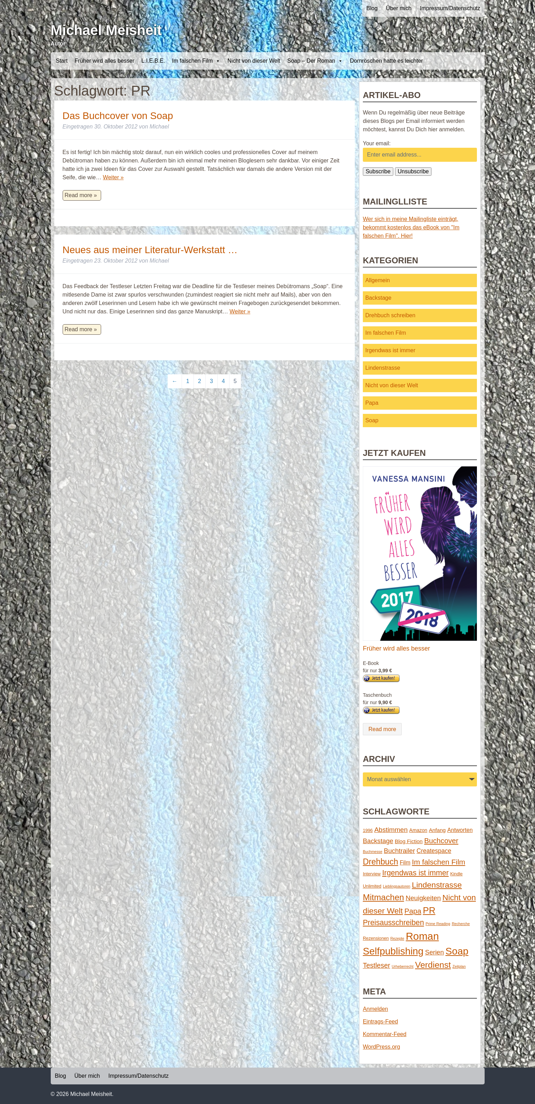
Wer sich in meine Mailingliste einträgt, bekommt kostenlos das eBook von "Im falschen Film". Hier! (411, 227)
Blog (372, 8)
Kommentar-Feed (385, 1034)
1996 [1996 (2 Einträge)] (368, 830)
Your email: (376, 143)
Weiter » (113, 177)
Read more (382, 729)
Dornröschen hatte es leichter (386, 61)
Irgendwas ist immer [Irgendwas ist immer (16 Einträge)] (415, 873)
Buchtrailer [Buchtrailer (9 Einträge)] (399, 850)
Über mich (398, 8)
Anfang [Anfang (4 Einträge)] (437, 830)
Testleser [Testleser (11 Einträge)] (376, 965)
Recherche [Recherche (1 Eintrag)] (461, 924)
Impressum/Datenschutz (450, 8)
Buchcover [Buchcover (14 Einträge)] (441, 840)
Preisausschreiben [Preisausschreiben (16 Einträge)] (393, 922)
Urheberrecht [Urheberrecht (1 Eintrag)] (403, 966)
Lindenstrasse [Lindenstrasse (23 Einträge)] (437, 884)
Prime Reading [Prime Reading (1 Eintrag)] (437, 924)
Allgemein (377, 280)
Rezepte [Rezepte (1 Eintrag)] (397, 938)
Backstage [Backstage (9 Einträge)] (378, 841)
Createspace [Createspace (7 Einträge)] (434, 850)
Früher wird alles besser (104, 61)
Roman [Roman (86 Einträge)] (422, 936)
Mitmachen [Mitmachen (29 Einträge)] (383, 897)
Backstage (378, 298)
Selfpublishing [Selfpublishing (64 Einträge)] (393, 951)
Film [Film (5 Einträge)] (405, 862)
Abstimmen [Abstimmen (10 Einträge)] (391, 829)
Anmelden (375, 1009)
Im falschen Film (196, 61)
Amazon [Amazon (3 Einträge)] (418, 830)
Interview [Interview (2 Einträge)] (372, 873)
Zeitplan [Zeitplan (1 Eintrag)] (459, 966)
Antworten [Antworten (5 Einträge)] (460, 830)
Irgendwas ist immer (390, 350)
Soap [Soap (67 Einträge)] (457, 951)
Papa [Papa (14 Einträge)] (412, 911)
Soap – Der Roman (315, 61)
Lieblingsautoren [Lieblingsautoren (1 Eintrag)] (396, 886)
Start (62, 61)
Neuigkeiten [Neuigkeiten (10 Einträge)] (423, 898)
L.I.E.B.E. (153, 61)
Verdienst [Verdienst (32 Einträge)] (433, 965)
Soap (371, 420)
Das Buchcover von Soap (118, 115)
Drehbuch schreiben (390, 315)
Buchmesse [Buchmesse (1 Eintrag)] (372, 851)
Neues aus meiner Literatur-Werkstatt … (150, 249)
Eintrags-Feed (380, 1022)
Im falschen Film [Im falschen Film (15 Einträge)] (438, 862)
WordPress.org (381, 1047)
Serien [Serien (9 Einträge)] (434, 952)
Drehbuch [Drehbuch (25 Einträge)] (380, 861)
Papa (371, 403)
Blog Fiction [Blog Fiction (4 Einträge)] (408, 841)
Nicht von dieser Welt (253, 61)
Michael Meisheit (106, 30)
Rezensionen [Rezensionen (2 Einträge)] (376, 938)
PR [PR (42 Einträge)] (429, 910)
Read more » (81, 195)
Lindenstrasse (382, 368)
